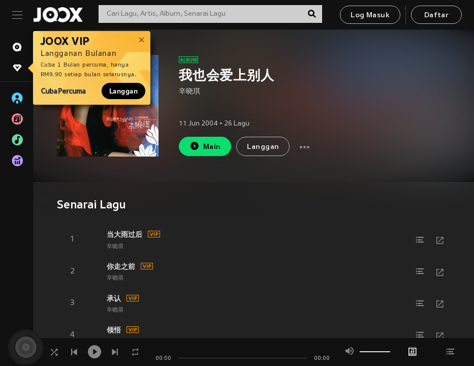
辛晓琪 (189, 92)
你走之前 (121, 266)
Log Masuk (370, 15)
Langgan (123, 91)
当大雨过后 (124, 234)
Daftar (436, 15)
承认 (114, 298)
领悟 (114, 330)
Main (204, 146)
